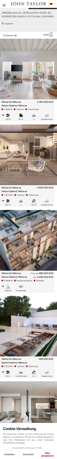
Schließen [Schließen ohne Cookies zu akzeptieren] (9, 454)
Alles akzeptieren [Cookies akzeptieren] (47, 454)
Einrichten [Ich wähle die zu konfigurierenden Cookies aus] (28, 454)
